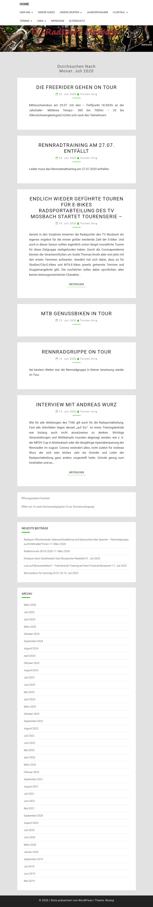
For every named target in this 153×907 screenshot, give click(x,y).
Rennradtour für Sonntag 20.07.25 (43, 573)
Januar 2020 (31, 852)
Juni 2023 (29, 684)
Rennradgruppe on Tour (76, 352)
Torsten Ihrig (88, 94)
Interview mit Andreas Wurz (76, 404)
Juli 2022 (29, 735)
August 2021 (31, 786)
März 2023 (30, 706)
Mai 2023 (29, 692)
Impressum (57, 20)
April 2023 (29, 699)
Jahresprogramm (97, 12)
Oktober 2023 (32, 663)
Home (24, 4)
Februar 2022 (31, 772)
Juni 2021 (29, 801)
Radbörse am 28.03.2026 (38, 551)
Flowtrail (119, 12)
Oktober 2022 (32, 713)
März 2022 (30, 764)
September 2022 (33, 721)
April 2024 (29, 655)
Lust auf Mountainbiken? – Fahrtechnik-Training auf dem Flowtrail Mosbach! (67, 565)
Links (40, 20)
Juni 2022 (29, 743)
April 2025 (29, 619)
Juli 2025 (29, 612)
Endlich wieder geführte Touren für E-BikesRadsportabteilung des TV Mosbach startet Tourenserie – (76, 207)
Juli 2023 (29, 677)
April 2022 (29, 757)
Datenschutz (77, 20)
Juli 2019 (29, 866)
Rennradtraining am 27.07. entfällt (76, 148)
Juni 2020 (29, 837)
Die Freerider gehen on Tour (76, 87)
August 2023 (31, 670)
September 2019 (33, 859)
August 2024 (31, 648)
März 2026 (30, 604)
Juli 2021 (29, 793)
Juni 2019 (29, 873)
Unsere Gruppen (69, 12)
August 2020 (31, 822)
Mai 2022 (29, 750)
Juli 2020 (29, 830)
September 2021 (33, 779)
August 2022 (31, 728)
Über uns (25, 12)
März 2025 (30, 626)
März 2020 (30, 844)
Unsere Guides (46, 12)
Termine (24, 20)
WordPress (86, 900)
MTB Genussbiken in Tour (76, 313)
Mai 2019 (29, 880)
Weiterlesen (77, 284)
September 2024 (33, 641)
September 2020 (33, 815)
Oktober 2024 (32, 634)
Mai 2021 (29, 808)
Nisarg (109, 900)
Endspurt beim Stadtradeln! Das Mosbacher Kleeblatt (54, 558)
